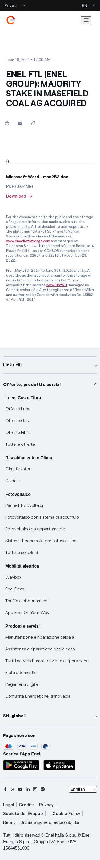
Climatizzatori (18, 468)
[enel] (10, 20)
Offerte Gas (17, 420)
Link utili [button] (12, 364)
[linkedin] (28, 789)
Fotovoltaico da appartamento (35, 528)
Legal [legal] (8, 804)
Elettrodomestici (21, 672)
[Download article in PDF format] (50, 196)
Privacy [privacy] (46, 804)
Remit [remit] (9, 822)
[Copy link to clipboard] (33, 123)
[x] (13, 789)
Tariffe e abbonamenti (27, 600)
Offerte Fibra (18, 432)
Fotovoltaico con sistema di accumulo (42, 517)
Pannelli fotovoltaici (24, 505)
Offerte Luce (17, 408)
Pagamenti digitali (22, 684)
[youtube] (20, 789)
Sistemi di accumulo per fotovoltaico (41, 540)
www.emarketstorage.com (28, 241)
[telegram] (43, 789)
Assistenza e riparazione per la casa (40, 648)
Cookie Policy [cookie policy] (66, 813)
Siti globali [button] (14, 715)
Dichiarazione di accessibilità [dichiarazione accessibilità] (49, 822)
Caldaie (12, 480)
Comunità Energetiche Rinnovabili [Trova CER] (37, 696)
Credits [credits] (26, 804)
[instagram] (35, 789)
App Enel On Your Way (27, 612)
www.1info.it (56, 285)
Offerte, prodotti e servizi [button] (32, 384)
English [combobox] (78, 789)
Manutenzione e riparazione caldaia (39, 637)
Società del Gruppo (23, 813)
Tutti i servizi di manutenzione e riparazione (47, 660)
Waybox (13, 577)
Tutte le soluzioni (21, 552)
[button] (20, 123)
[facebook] (5, 789)
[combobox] (83, 789)
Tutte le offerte (20, 444)
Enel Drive (14, 588)
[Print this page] (7, 123)
